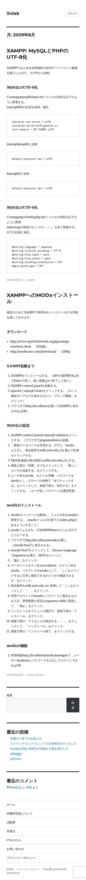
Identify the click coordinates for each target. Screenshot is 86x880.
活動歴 (11, 822)
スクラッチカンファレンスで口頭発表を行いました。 (44, 743)
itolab (13, 13)
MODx (30, 674)
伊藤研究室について (19, 813)
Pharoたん (14, 787)
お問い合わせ (15, 849)
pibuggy (16, 753)
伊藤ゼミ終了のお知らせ (26, 738)
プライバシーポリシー (21, 858)
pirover (15, 758)
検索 (9, 695)
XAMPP (30, 279)
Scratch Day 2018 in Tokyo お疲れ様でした (39, 748)
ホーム (11, 804)
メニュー (72, 13)
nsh (29, 787)
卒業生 (11, 831)
